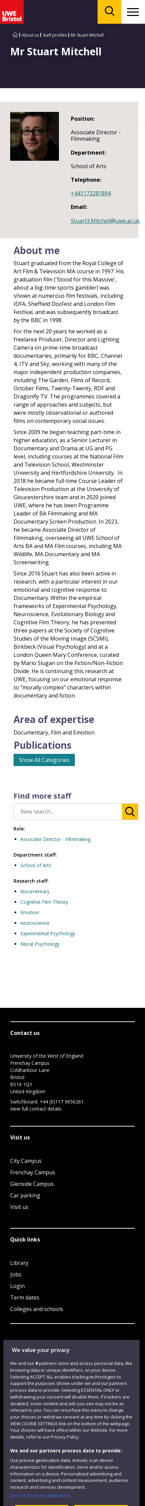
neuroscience (34, 923)
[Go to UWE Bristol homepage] (15, 35)
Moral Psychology (40, 944)
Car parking (25, 1195)
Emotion (29, 912)
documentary (34, 891)
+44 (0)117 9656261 (62, 1101)
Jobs (15, 1274)
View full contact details (36, 1109)
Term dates (24, 1297)
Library (19, 1263)
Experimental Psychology (47, 933)
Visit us (19, 1207)
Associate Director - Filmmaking (55, 839)
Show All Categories (44, 760)
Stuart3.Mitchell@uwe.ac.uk (105, 220)
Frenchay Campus (32, 1172)
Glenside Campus (32, 1184)
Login (17, 1286)
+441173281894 (91, 193)
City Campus (26, 1161)
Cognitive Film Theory (44, 902)
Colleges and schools (36, 1309)
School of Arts (35, 865)
